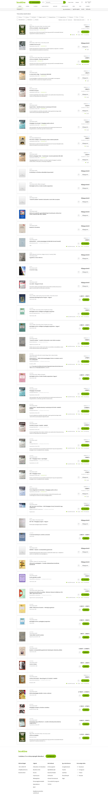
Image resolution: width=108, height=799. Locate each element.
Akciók (82, 9)
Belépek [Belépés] (77, 2)
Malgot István (45, 254)
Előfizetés (88, 9)
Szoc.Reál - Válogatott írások (36, 284)
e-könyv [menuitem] (35, 6)
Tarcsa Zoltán (32, 295)
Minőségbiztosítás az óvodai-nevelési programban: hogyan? (43, 376)
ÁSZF (34, 787)
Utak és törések (33, 664)
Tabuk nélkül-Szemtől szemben (36, 635)
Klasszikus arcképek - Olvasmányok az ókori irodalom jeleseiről (43, 139)
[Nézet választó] (88, 20)
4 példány (85, 328)
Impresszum (36, 775)
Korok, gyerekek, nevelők (35, 577)
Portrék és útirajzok (33, 90)
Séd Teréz (39, 254)
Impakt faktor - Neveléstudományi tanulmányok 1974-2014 (42, 107)
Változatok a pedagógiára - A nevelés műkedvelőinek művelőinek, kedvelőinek (44, 564)
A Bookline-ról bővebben (39, 767)
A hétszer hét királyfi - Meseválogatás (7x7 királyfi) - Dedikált (43, 678)
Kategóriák (19, 9)
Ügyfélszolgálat (76, 9)
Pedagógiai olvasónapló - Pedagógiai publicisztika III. (41, 123)
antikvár (31, 238)
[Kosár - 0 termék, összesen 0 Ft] (88, 2)
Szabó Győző (39, 295)
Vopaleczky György (48, 309)
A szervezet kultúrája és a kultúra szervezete (39, 534)
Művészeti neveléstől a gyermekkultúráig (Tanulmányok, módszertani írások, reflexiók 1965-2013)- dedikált (45, 214)
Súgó (63, 778)
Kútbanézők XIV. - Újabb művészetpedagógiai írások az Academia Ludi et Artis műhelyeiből (46, 359)
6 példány (85, 652)
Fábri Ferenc (38, 42)
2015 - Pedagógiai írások (35, 473)
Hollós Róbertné (33, 254)
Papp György (40, 590)
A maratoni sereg (33, 269)
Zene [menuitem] (74, 6)
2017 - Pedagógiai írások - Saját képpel (38, 458)
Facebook (80, 767)
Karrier (35, 772)
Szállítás (64, 772)
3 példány (85, 299)
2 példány (85, 378)
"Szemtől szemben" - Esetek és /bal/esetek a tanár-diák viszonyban (44, 340)
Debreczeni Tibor (33, 356)
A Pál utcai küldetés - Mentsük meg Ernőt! (38, 28)
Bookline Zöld (36, 769)
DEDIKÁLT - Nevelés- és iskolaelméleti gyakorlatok (40, 549)
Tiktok (79, 772)
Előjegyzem (85, 46)
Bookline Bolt (21, 772)
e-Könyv (31, 56)
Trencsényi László (46, 26)
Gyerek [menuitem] (27, 6)
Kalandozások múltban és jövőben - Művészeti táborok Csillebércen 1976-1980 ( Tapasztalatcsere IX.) (46, 593)
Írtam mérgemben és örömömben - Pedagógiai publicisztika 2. (43, 490)
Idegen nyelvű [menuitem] (65, 6)
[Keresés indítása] (64, 2)
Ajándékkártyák (51, 769)
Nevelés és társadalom (34, 227)
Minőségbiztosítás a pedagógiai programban (39, 621)
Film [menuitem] (80, 6)
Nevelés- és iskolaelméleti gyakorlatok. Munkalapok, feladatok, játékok (45, 650)
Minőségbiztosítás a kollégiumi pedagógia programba (41, 311)
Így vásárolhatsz (66, 9)
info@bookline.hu (22, 769)
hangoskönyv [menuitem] (45, 6)
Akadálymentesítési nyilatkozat (38, 792)
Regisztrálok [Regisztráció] (70, 2)
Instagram (80, 770)
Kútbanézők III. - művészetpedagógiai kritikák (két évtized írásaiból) (45, 241)
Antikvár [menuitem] (55, 6)
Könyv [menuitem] (19, 6)
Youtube (80, 775)
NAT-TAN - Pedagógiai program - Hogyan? (38, 521)
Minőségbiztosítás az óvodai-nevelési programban (41, 186)
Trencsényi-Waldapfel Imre (35, 137)
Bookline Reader (52, 772)
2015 (30, 442)
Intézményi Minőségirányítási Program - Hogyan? (40, 297)
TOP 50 (49, 784)
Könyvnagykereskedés (38, 781)
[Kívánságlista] (82, 2)
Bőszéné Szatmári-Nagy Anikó (44, 355)
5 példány (85, 709)
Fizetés (64, 769)
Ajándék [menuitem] (88, 6)
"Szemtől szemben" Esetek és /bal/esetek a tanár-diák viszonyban (44, 199)
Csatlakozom (50, 756)
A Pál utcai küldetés (33, 735)
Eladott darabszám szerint (79, 19)
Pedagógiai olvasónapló (35, 390)
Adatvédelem (36, 784)
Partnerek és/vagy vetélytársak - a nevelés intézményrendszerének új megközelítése (45, 722)
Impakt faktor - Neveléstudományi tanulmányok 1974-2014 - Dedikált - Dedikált (45, 408)
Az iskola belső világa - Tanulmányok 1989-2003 (40, 74)
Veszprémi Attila (38, 26)
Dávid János (32, 42)
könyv (30, 25)
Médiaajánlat (36, 778)
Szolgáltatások (66, 767)
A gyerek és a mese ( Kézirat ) (36, 257)
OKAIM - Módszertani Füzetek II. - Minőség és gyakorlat (41, 607)
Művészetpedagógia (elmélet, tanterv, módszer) (40, 693)
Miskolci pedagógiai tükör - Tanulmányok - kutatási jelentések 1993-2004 (46, 156)
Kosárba (85, 32)
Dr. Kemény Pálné (52, 254)
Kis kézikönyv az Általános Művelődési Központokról (41, 172)
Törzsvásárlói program (53, 781)
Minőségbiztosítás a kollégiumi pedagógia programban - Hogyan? (44, 326)
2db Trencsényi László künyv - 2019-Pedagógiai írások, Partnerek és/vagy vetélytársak (46, 507)
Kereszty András (45, 295)
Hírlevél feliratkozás (53, 778)
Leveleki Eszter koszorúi (34, 44)
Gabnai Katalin (54, 355)
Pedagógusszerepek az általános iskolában (39, 707)
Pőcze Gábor (32, 520)
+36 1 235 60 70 (22, 767)
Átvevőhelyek (65, 775)
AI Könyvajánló (34, 2)
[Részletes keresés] (43, 2)
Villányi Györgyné (41, 184)
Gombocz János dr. (33, 561)
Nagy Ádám (31, 26)
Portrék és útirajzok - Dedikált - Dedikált (38, 425)
